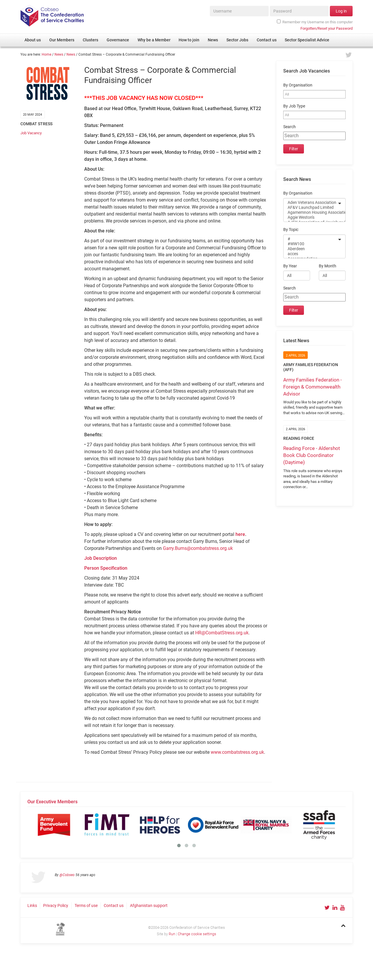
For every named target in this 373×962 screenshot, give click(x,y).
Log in (341, 11)
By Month (327, 266)
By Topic (290, 229)
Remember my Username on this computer (315, 22)
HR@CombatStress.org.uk (222, 633)
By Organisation (297, 85)
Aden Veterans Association (310, 202)
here (240, 534)
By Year (290, 266)
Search (289, 126)
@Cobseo (67, 875)
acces (310, 253)
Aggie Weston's (310, 217)
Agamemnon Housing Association (310, 212)
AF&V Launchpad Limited (310, 207)
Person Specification (105, 568)
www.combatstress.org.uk (237, 752)
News (58, 54)
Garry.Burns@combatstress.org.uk (198, 548)
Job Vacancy (31, 133)
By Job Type (294, 106)
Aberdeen (310, 248)
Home (46, 54)
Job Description (100, 558)
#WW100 (310, 243)
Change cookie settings (197, 934)
